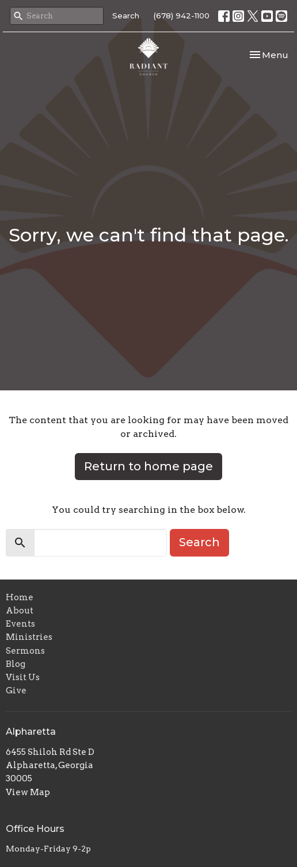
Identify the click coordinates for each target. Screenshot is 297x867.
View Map (28, 792)
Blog (15, 664)
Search (125, 15)
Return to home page (148, 466)
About (19, 610)
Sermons (25, 651)
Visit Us (23, 677)
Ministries (29, 637)
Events (20, 624)
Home (19, 597)
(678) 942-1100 (182, 15)
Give (16, 690)
